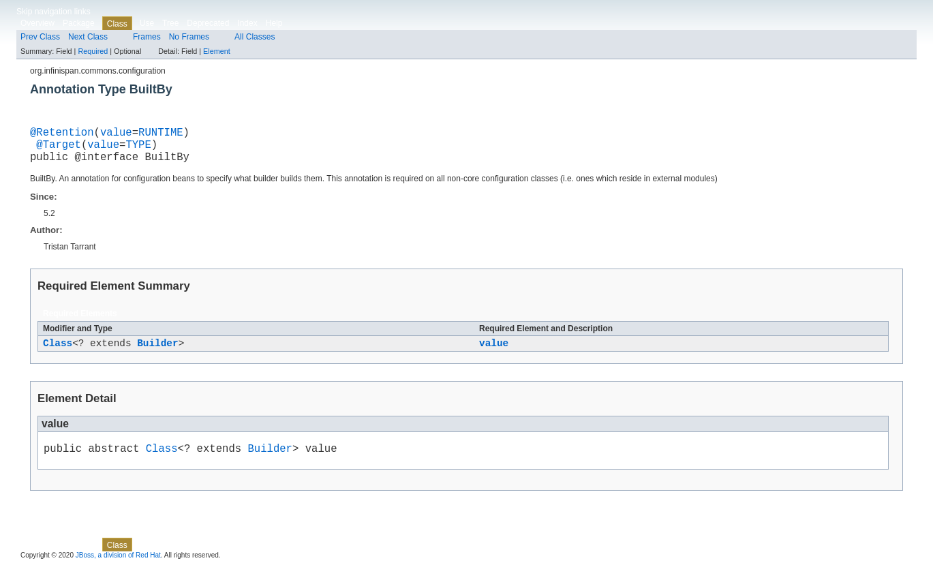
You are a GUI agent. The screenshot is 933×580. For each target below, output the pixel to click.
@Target (58, 149)
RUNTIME (160, 134)
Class (57, 352)
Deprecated (208, 23)
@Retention (62, 134)
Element (216, 51)
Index (247, 23)
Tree (170, 23)
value (116, 134)
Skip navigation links (53, 11)
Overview (37, 23)
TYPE (138, 149)
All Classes (254, 37)
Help (274, 23)
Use (147, 23)
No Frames (189, 37)
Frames (147, 37)
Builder (157, 352)
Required (93, 51)
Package (79, 23)
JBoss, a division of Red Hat (118, 568)
